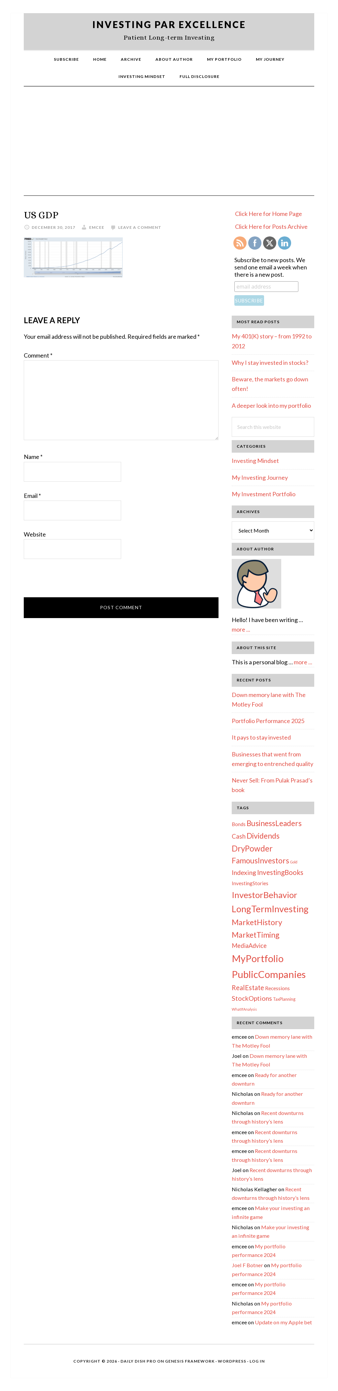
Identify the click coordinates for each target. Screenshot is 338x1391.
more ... (241, 629)
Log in (257, 1361)
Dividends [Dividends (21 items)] (263, 835)
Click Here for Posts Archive (271, 226)
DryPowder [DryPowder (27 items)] (252, 848)
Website (35, 534)
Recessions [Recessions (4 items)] (277, 988)
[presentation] (74, 581)
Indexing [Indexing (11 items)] (244, 872)
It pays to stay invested (261, 737)
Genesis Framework (190, 1361)
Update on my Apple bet (283, 1322)
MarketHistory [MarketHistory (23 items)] (257, 922)
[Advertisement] (169, 146)
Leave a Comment (139, 227)
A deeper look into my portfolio (271, 405)
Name (33, 456)
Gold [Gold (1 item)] (293, 862)
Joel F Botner (247, 1265)
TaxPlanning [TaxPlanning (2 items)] (284, 999)
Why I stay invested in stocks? (270, 362)
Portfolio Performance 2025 (268, 720)
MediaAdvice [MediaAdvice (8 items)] (249, 945)
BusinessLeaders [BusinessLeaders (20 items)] (274, 823)
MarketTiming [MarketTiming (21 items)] (255, 934)
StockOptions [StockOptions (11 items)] (252, 998)
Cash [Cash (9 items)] (239, 836)
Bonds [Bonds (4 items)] (239, 824)
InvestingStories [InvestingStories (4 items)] (250, 883)
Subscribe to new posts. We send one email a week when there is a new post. (270, 267)
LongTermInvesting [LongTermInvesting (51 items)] (270, 908)
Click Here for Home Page (268, 213)
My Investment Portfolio (263, 494)
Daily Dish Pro (138, 1361)
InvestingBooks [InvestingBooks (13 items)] (280, 872)
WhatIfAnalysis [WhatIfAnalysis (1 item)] (244, 1009)
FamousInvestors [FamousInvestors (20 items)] (260, 860)
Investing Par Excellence (169, 24)
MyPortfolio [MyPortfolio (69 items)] (258, 958)
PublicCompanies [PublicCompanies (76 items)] (269, 974)
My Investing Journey (260, 477)
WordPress (232, 1361)
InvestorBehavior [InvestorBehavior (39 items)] (264, 894)
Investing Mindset (255, 460)
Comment (38, 355)
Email (32, 495)
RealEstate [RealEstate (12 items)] (248, 987)
